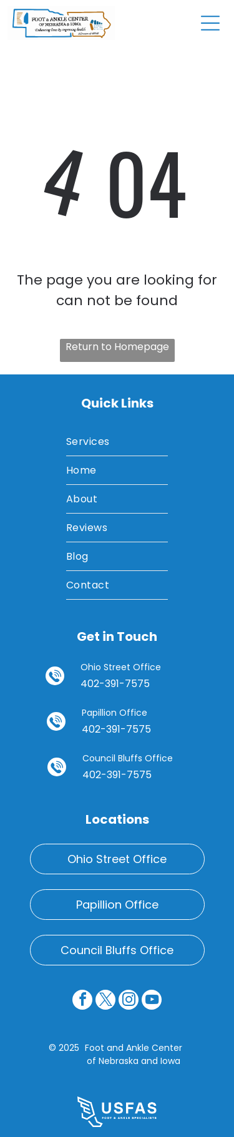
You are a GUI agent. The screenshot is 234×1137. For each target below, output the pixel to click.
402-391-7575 (115, 683)
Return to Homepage (117, 346)
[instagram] (129, 1001)
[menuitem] (117, 441)
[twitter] (105, 1001)
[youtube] (152, 1001)
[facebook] (82, 1001)
